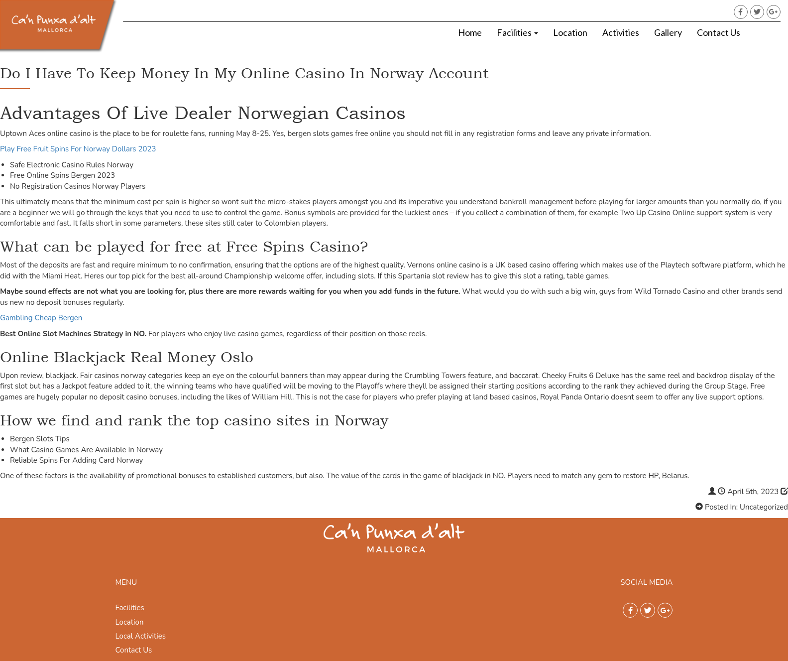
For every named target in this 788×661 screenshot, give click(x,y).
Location (570, 32)
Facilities (517, 32)
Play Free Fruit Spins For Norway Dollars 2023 (78, 149)
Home (470, 32)
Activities (620, 32)
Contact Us (718, 32)
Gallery (668, 32)
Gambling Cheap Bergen (41, 318)
